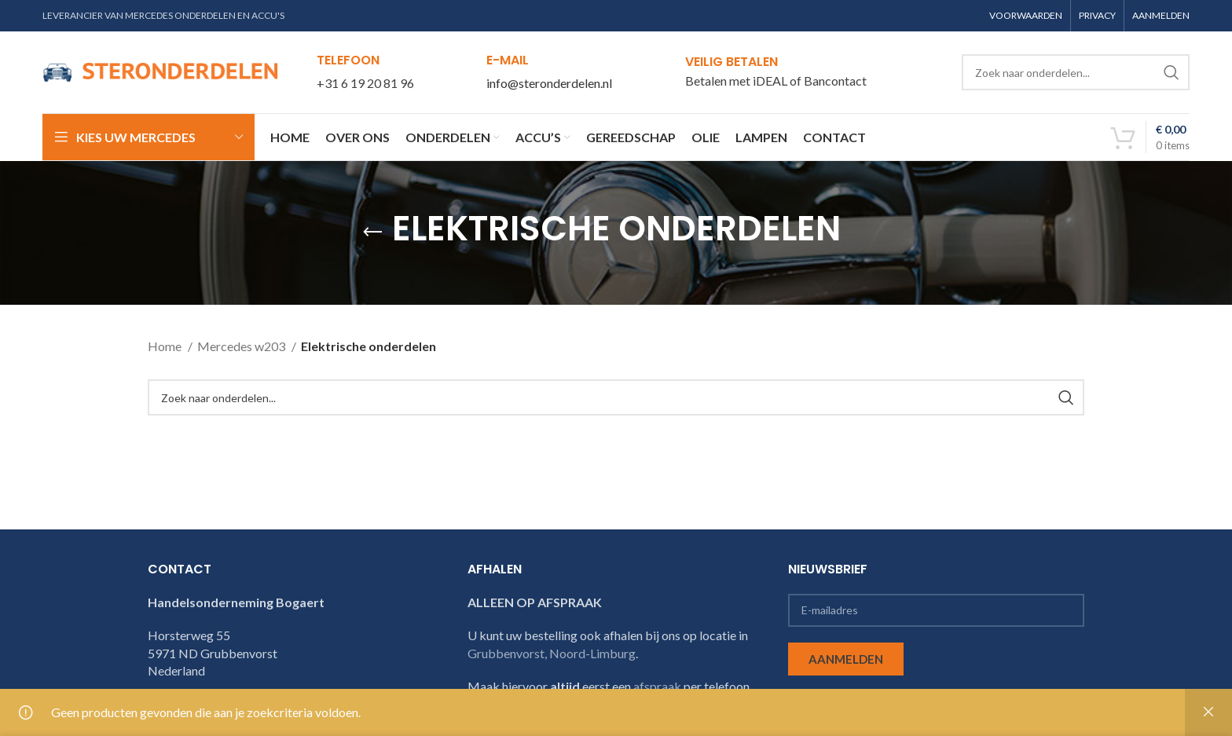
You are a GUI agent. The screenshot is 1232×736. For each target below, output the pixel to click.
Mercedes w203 (242, 346)
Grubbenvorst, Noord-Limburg (552, 653)
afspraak (657, 686)
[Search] (1076, 72)
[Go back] (372, 232)
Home (166, 346)
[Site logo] (160, 70)
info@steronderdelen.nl (549, 82)
